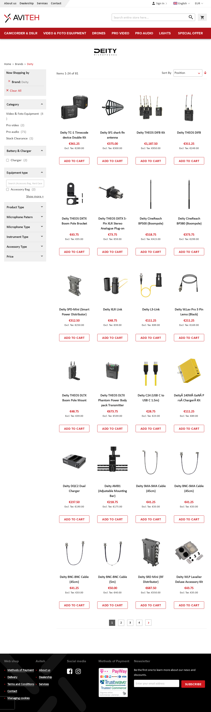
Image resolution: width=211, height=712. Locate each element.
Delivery (12, 677)
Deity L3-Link (150, 309)
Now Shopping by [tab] (17, 73)
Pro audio (19, 132)
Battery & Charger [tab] (19, 151)
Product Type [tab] (15, 207)
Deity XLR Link (112, 309)
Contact (56, 3)
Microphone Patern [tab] (20, 217)
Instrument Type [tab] (17, 237)
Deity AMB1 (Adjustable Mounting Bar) (112, 491)
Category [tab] (13, 104)
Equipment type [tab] (17, 173)
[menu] (105, 33)
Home (8, 64)
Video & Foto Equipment (24, 116)
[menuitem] (20, 33)
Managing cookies (18, 698)
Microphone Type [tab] (18, 227)
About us (10, 3)
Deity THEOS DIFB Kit (151, 132)
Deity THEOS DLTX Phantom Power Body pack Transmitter (112, 400)
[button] (199, 3)
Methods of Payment (20, 670)
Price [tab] (10, 256)
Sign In (160, 3)
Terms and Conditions (20, 684)
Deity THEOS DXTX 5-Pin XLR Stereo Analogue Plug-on (112, 223)
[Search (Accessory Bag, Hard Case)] (25, 183)
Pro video (18, 125)
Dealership (27, 3)
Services (42, 3)
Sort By (166, 73)
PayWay (113, 683)
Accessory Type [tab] (17, 247)
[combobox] (153, 17)
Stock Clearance (22, 138)
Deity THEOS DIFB (189, 132)
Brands (19, 64)
